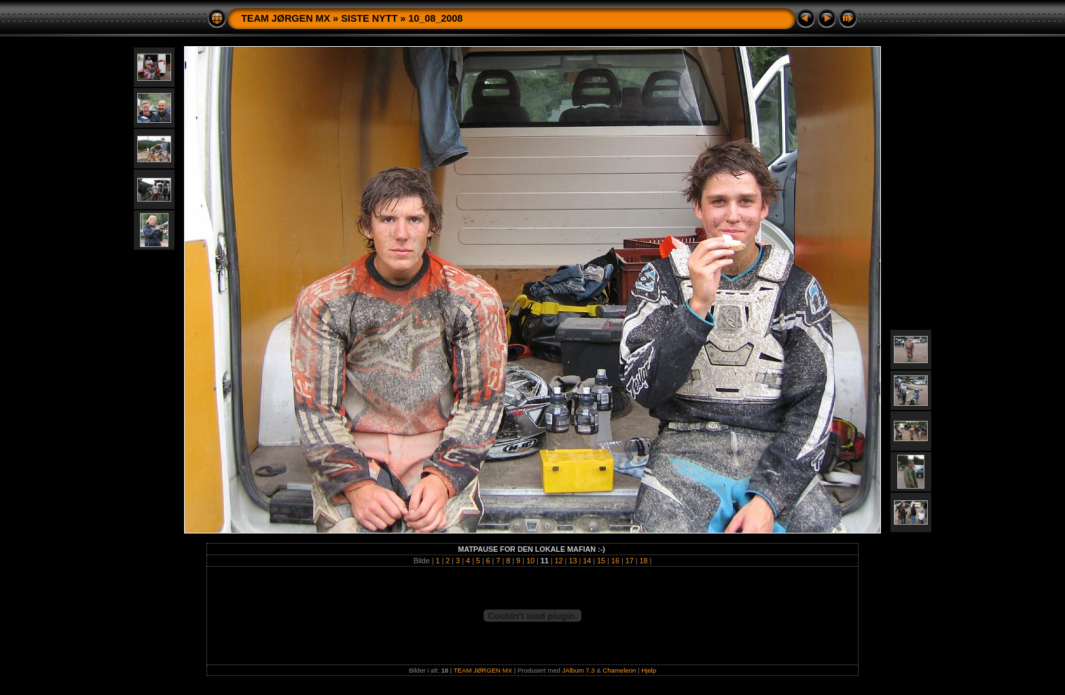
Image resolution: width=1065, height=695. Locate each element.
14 (587, 561)
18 (644, 561)
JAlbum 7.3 (578, 670)
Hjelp (648, 670)
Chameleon (619, 670)
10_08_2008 (435, 18)
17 (630, 561)
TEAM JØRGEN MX (285, 18)
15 (601, 561)
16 (615, 561)
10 (530, 561)
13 (572, 561)
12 (559, 561)
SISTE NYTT (369, 18)
